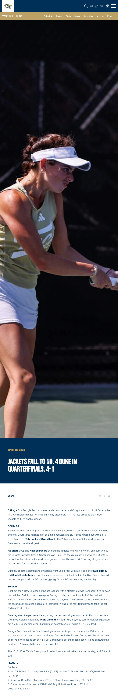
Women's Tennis (12, 15)
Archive (100, 16)
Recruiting (88, 16)
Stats (68, 16)
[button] (86, 6)
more (109, 16)
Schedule (48, 16)
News (77, 16)
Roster (59, 16)
